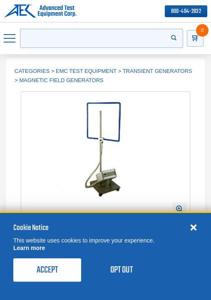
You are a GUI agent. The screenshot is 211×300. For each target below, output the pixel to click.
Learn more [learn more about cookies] (29, 248)
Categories (32, 71)
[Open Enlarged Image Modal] (180, 209)
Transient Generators (157, 71)
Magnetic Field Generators (61, 80)
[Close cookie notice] (193, 227)
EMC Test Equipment (86, 71)
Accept (47, 270)
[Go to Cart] (195, 38)
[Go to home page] (40, 11)
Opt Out (121, 270)
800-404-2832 (186, 11)
